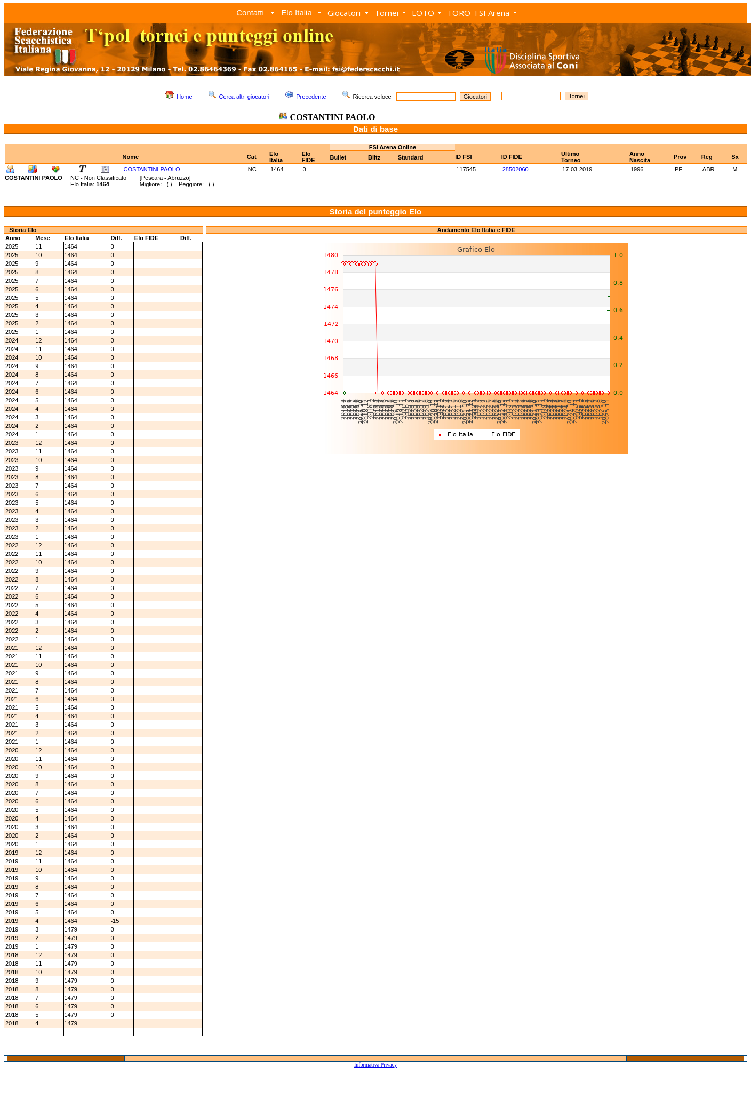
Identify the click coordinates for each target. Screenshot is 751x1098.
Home (184, 96)
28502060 (515, 169)
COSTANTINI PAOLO (152, 169)
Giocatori (344, 12)
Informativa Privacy (375, 1065)
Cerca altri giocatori (244, 96)
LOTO (423, 12)
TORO (458, 12)
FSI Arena (492, 12)
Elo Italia (296, 12)
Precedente (311, 96)
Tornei (386, 12)
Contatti (250, 12)
